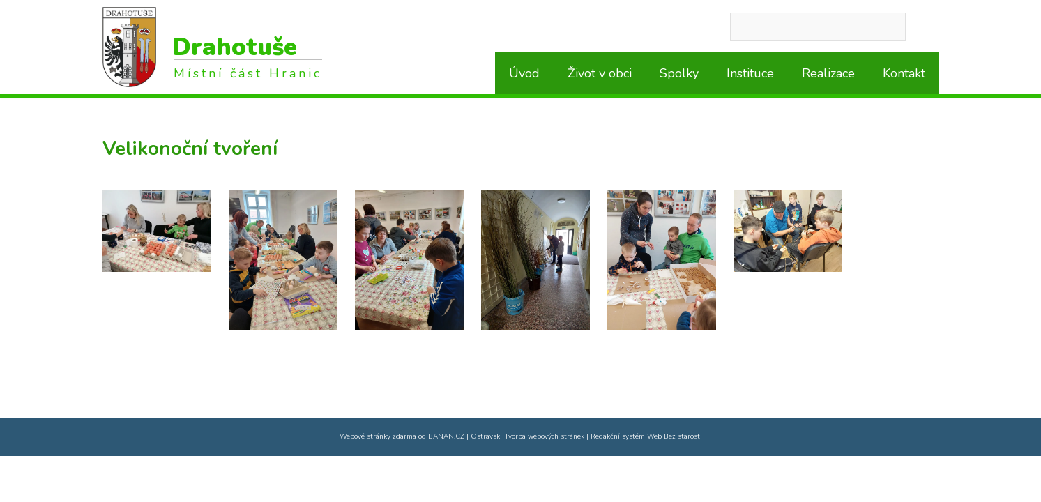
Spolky (679, 73)
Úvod (524, 73)
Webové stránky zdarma (378, 436)
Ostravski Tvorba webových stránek (527, 436)
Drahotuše (234, 47)
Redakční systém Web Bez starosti (646, 436)
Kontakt (904, 73)
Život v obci (600, 73)
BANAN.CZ (446, 436)
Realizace (828, 73)
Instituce (750, 73)
